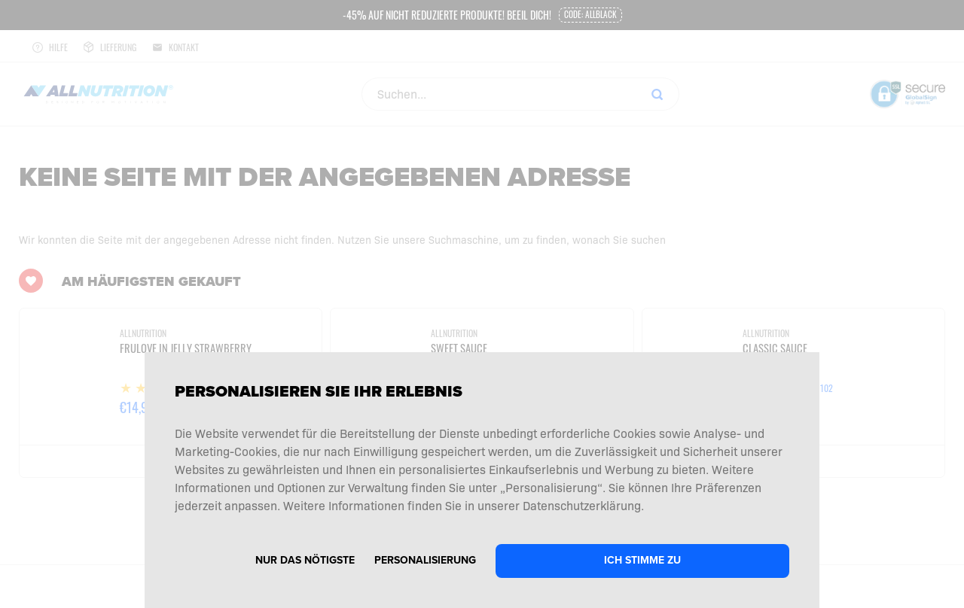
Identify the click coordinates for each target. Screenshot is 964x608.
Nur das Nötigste (305, 560)
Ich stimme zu (642, 560)
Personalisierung (425, 560)
